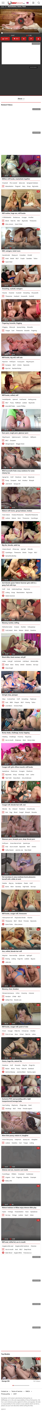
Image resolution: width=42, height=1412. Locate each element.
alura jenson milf (8, 917)
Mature (14, 518)
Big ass (33, 959)
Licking (7, 592)
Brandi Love (17, 1000)
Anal (19, 480)
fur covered (13, 183)
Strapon (16, 702)
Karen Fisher (18, 224)
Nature (7, 1068)
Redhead (18, 403)
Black (7, 665)
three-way (16, 549)
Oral (6, 812)
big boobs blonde (20, 917)
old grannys (31, 627)
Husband (16, 296)
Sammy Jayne (31, 1072)
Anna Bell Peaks (10, 406)
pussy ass (27, 1139)
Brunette (26, 330)
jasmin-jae (27, 843)
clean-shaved (7, 549)
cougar (25, 217)
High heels (26, 886)
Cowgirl (21, 812)
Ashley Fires (9, 1000)
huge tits (32, 1065)
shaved (15, 809)
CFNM (14, 996)
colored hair (11, 699)
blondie (30, 549)
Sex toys (35, 665)
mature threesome (17, 515)
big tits (25, 1065)
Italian (32, 1215)
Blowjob (31, 480)
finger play (23, 1105)
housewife (35, 293)
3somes (33, 1246)
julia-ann (22, 955)
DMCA (28, 1391)
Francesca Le (27, 1253)
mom (4, 1031)
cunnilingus (6, 1174)
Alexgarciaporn (9, 444)
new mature (6, 515)
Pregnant (17, 186)
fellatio (14, 1174)
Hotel (7, 258)
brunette (30, 327)
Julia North (8, 484)
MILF (18, 221)
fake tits (17, 1031)
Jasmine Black (21, 1072)
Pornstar (26, 921)
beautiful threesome (32, 515)
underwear (30, 1174)
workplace (19, 883)
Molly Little (8, 1181)
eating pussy (32, 399)
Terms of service (17, 1391)
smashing (27, 293)
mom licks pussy (8, 1139)
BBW (11, 702)
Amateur (25, 480)
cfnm (18, 993)
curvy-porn (21, 361)
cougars (22, 771)
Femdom (8, 996)
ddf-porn (33, 437)
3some (5, 293)
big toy (12, 883)
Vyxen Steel (8, 262)
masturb (5, 183)
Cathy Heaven (9, 850)
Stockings (21, 774)
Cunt (13, 330)
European (8, 365)
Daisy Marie (16, 778)
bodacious (17, 217)
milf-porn (13, 361)
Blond (7, 221)
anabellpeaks (7, 399)
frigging (5, 327)
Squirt (26, 1215)
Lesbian (24, 403)
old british (18, 661)
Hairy (23, 186)
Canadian (29, 258)
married (11, 293)
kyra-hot (5, 361)
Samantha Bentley (10, 556)
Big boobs (35, 186)
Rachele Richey (16, 368)
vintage (11, 1212)
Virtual (22, 1034)
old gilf (10, 661)
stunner (31, 993)
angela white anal (8, 1246)
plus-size (22, 183)
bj (10, 809)
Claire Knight (9, 668)
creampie (21, 1174)
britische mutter (7, 627)
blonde (5, 809)
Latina (32, 774)
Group (29, 186)
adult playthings (17, 589)
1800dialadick (7, 217)
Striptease (18, 740)
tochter (24, 627)
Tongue (7, 330)
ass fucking (6, 1105)
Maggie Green (20, 444)
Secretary (18, 886)
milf (12, 477)
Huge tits (20, 959)
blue (4, 699)
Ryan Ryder (28, 850)
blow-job (12, 327)
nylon (4, 1212)
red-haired (23, 399)
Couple (22, 258)
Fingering (34, 330)
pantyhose (6, 771)
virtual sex (26, 1031)
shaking (5, 737)
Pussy (12, 403)
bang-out (15, 255)
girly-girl (29, 955)
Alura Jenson (9, 224)
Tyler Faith (8, 778)
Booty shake (31, 740)
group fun (6, 477)
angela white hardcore (22, 1246)
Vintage (14, 1215)
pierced (15, 399)
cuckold (19, 293)
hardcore (18, 477)
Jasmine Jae (19, 850)
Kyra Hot (8, 368)
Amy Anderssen (26, 778)
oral (9, 589)
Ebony (17, 665)
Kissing (27, 702)
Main (2, 6)
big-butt (5, 955)
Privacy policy (5, 1394)
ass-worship (13, 955)
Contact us (4, 1391)
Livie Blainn (8, 706)
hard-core (14, 771)
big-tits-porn (30, 361)
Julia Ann (8, 962)
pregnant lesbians (32, 183)
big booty (31, 477)
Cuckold (31, 296)
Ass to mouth (9, 740)
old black (26, 661)
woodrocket (6, 255)
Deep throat (27, 1249)
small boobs (31, 809)
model (30, 255)
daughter (35, 1139)
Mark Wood (8, 1253)
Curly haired (8, 630)
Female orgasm (27, 1108)
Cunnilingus (34, 518)
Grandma (33, 630)
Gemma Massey (10, 1072)
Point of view (9, 1034)
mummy (20, 737)
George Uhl (17, 484)
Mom (19, 518)
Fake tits (13, 221)
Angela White (18, 1253)
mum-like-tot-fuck (16, 843)
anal (25, 477)
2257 (15, 1394)
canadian (23, 255)
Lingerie (7, 1177)
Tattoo (35, 258)
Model (12, 258)
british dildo (34, 661)
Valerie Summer (10, 596)
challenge (13, 737)
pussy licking (21, 327)
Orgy (11, 812)
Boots (7, 886)
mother (31, 217)
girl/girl (24, 549)
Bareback (31, 1068)
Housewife (24, 296)
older (4, 661)
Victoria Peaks (18, 706)
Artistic (19, 365)
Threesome (33, 221)
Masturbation (9, 186)
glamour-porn (17, 437)
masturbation (19, 1212)
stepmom (18, 1139)
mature (17, 627)
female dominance (8, 993)
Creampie (33, 1177)
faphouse (33, 699)
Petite (19, 1108)
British (24, 552)
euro (27, 1212)
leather (5, 883)
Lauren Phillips (21, 406)
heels (26, 883)
